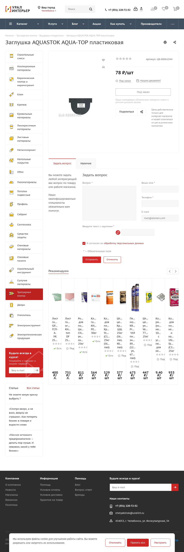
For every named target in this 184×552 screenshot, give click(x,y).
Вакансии (11, 499)
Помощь (45, 484)
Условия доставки (51, 494)
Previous (170, 271)
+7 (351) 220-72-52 (119, 10)
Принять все (138, 542)
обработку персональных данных (124, 243)
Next (176, 271)
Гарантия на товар (51, 499)
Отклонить (115, 542)
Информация (49, 478)
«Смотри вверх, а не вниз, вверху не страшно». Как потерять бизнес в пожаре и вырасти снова (23, 416)
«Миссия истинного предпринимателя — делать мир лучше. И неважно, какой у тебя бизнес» (22, 442)
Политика (11, 505)
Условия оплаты (50, 489)
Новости (10, 489)
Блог (77, 484)
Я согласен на (115, 243)
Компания (12, 478)
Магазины (11, 494)
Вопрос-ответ (83, 489)
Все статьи (33, 388)
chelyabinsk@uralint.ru (129, 513)
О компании (13, 484)
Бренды (80, 494)
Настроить (160, 542)
